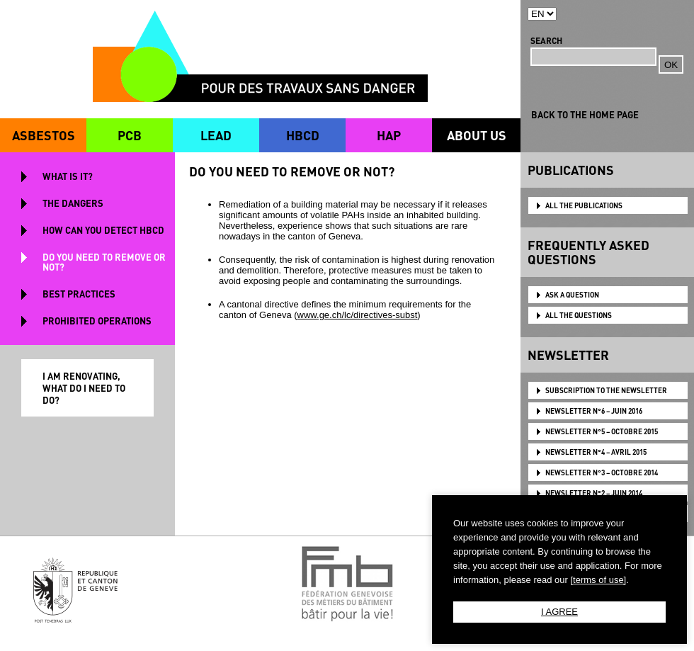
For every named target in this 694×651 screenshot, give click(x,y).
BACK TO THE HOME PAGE (585, 114)
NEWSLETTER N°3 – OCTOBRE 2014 (601, 472)
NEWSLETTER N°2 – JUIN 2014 (593, 493)
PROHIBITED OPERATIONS (97, 321)
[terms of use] (598, 579)
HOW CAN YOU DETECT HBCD (103, 230)
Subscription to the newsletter (606, 390)
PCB (130, 135)
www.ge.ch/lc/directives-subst (357, 315)
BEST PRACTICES (78, 294)
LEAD (216, 135)
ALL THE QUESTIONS (578, 315)
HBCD (302, 135)
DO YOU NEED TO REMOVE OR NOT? (104, 262)
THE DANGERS (72, 203)
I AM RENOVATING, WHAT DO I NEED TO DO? (83, 388)
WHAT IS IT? (67, 176)
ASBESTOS (43, 135)
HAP (389, 135)
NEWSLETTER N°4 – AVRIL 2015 (596, 452)
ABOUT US (476, 135)
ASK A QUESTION (572, 294)
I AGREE (559, 611)
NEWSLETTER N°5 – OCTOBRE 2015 (601, 431)
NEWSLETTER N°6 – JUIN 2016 (593, 411)
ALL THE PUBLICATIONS (583, 205)
